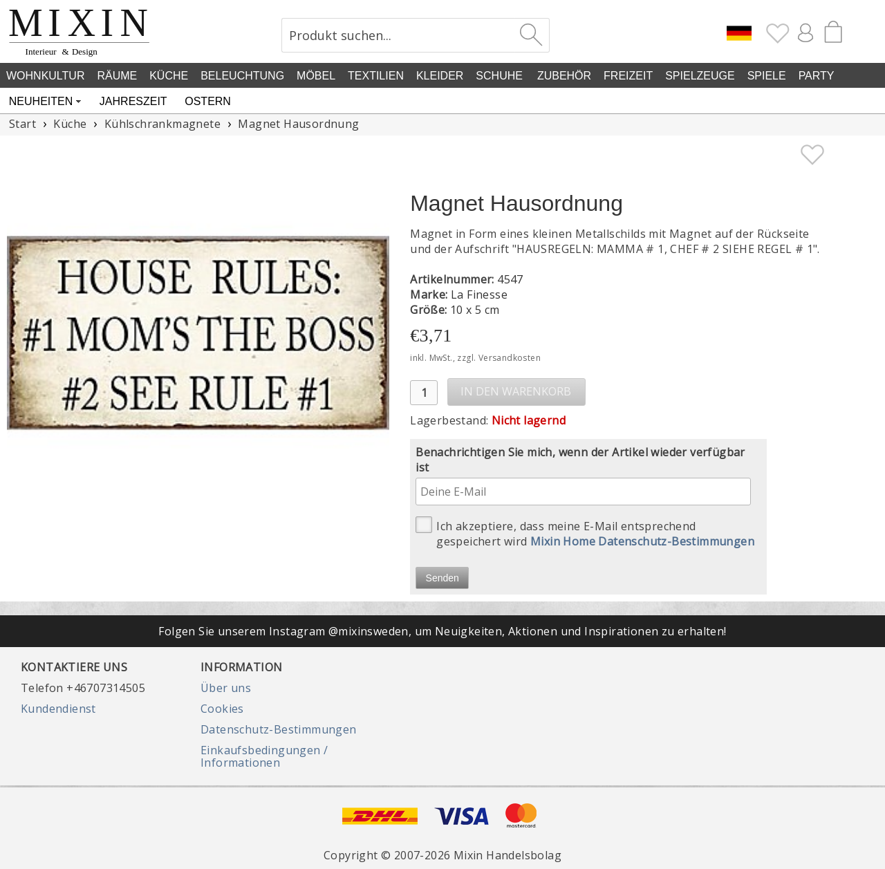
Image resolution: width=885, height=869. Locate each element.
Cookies (222, 708)
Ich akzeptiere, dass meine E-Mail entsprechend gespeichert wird (585, 532)
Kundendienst (58, 708)
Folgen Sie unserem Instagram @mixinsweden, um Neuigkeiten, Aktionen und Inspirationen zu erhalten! (442, 631)
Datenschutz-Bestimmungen (279, 729)
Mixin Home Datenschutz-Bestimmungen (642, 541)
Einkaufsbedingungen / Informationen (264, 756)
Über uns (226, 687)
